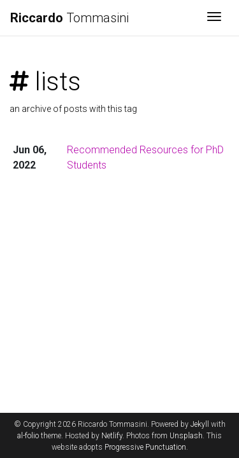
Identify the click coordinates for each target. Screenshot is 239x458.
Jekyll (200, 424)
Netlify (111, 435)
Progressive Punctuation (145, 447)
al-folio (28, 435)
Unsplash (186, 435)
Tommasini (69, 17)
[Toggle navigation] (214, 18)
